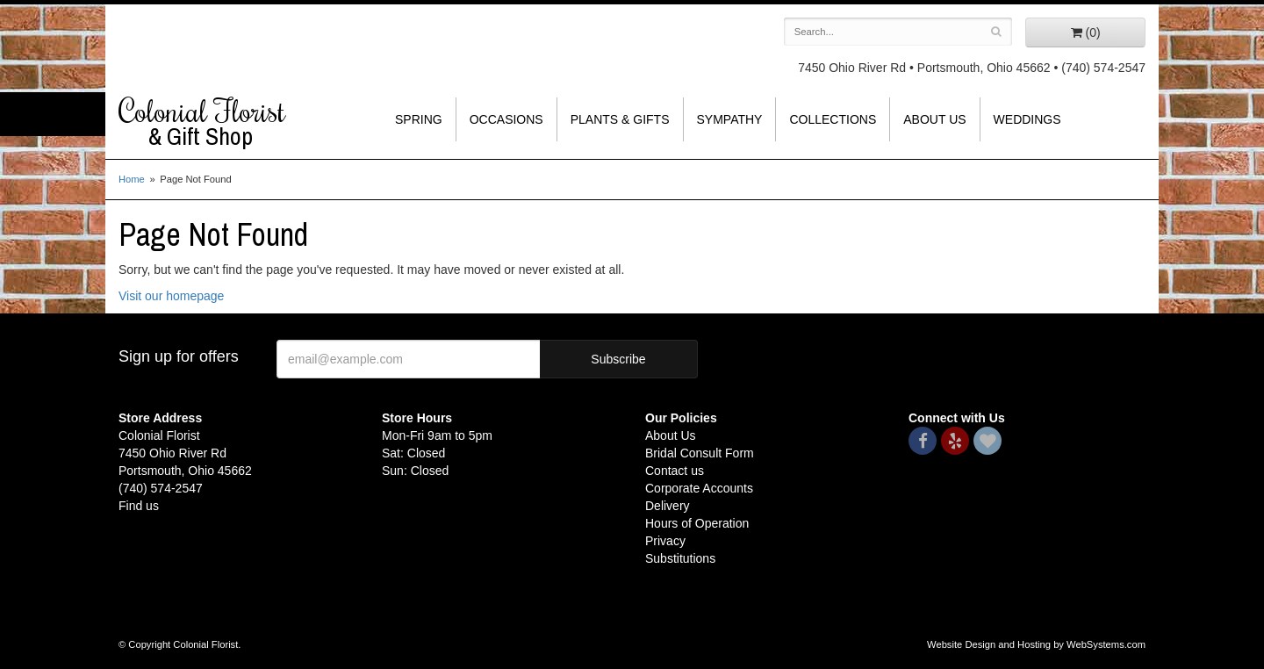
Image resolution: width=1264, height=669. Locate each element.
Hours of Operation (697, 523)
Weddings (1027, 119)
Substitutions (680, 558)
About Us (934, 119)
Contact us (674, 471)
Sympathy (730, 119)
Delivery (667, 506)
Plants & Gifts (620, 119)
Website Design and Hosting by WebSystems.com (1036, 644)
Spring (418, 119)
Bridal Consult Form (699, 453)
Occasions (506, 119)
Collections (832, 119)
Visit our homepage (171, 296)
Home (131, 179)
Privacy (665, 541)
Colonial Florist (237, 122)
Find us (138, 506)
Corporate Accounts (699, 488)
